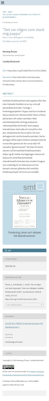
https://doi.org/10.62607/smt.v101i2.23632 (26, 70)
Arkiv (10, 12)
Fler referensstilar (14, 305)
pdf (9, 250)
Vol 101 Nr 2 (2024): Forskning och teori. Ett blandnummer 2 (21, 15)
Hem (4, 12)
